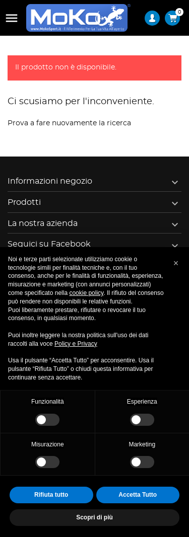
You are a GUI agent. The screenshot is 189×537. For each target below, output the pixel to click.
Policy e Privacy (75, 343)
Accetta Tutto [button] (137, 494)
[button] (176, 263)
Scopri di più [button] (94, 517)
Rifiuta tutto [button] (51, 494)
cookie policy (86, 292)
